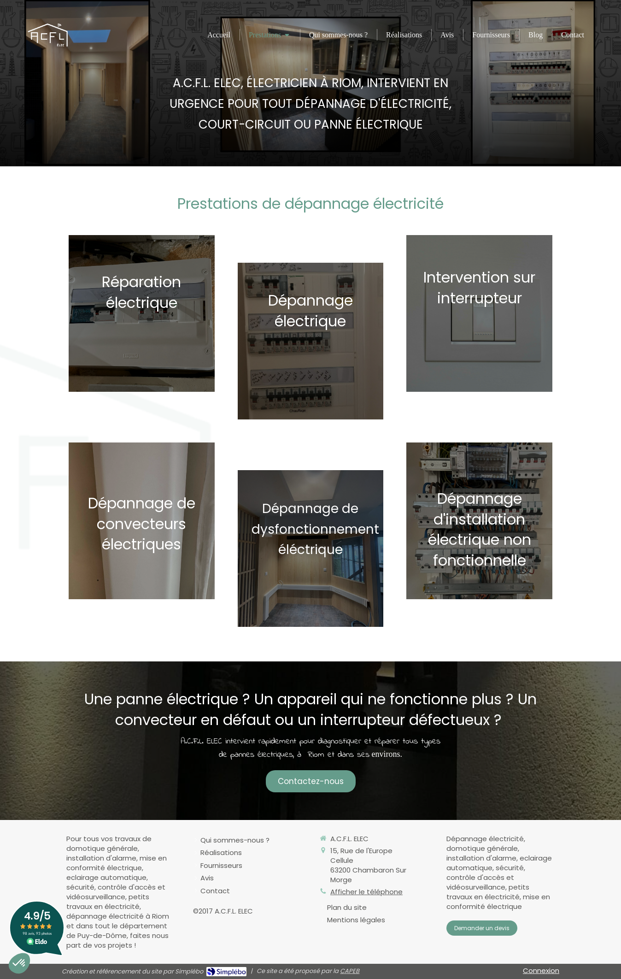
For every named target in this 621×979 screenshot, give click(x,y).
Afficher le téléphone (366, 891)
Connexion (541, 970)
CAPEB (349, 971)
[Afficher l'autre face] (142, 313)
